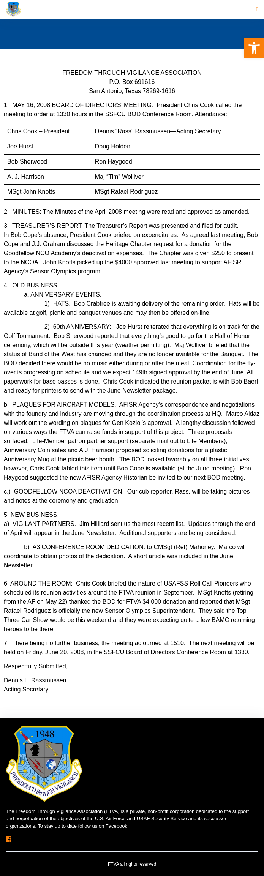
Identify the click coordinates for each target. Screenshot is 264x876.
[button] (254, 48)
